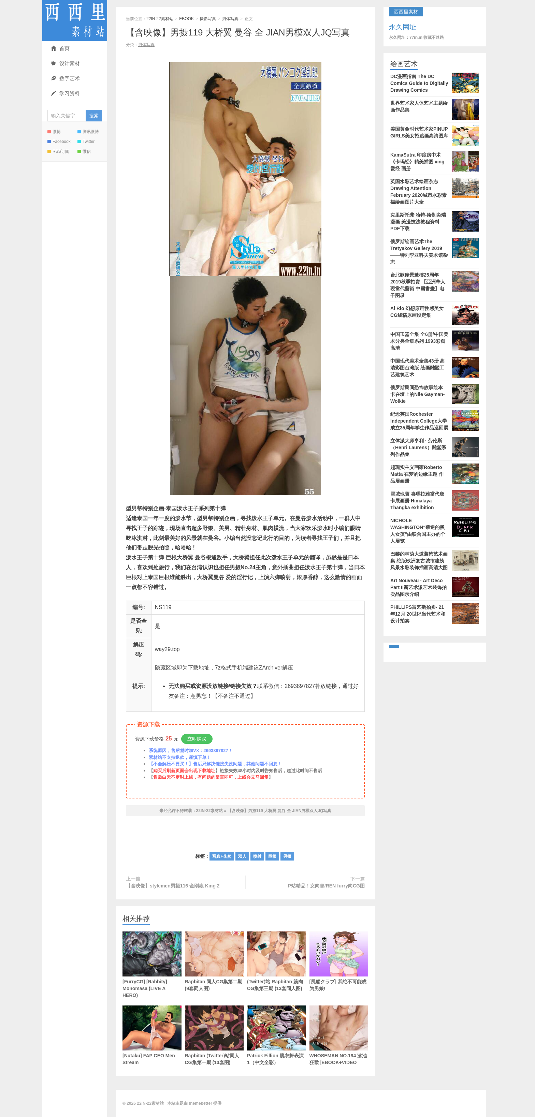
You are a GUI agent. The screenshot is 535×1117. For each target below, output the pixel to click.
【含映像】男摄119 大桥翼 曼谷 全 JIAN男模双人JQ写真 (238, 32)
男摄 (287, 856)
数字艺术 (65, 78)
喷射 (257, 856)
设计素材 (65, 63)
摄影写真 (208, 18)
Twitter (86, 141)
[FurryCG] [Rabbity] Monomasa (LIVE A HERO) (152, 964)
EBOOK (186, 18)
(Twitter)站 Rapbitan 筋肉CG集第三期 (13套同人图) (276, 961)
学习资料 (65, 93)
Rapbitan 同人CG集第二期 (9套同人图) (214, 961)
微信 (84, 151)
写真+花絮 (221, 856)
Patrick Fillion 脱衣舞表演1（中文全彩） (276, 1035)
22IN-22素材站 (74, 20)
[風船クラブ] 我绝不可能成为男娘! (338, 961)
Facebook (59, 141)
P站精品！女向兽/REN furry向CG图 (326, 885)
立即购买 (196, 738)
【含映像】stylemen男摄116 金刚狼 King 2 (173, 885)
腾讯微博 (88, 131)
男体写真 (230, 18)
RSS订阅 (58, 151)
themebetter (200, 1103)
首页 (60, 48)
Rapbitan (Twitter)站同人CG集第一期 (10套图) (214, 1035)
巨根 (272, 856)
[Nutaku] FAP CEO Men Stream (152, 1035)
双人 (242, 856)
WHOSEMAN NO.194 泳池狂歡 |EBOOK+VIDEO (338, 1035)
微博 (54, 131)
